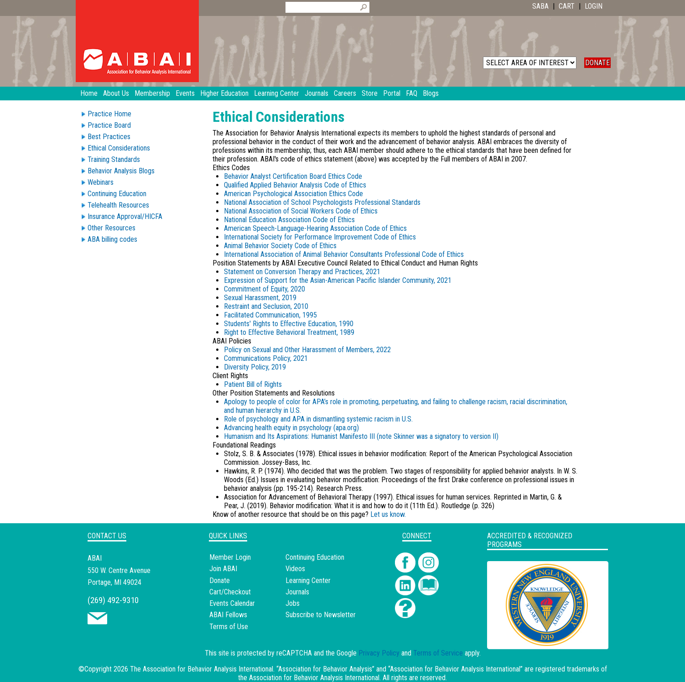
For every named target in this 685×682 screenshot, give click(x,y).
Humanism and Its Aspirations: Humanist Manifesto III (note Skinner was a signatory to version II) (361, 436)
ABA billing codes (112, 239)
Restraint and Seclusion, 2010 (266, 306)
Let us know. (388, 514)
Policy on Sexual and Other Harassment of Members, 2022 (307, 349)
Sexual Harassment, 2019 (260, 297)
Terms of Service (438, 653)
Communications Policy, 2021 (266, 358)
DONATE (597, 62)
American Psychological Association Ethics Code (293, 193)
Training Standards (114, 159)
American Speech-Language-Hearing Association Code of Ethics (315, 228)
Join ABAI (223, 568)
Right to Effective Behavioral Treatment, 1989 (289, 332)
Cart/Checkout (230, 592)
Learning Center (308, 580)
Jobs (292, 603)
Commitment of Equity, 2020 (264, 289)
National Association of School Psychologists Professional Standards (322, 202)
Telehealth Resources (118, 205)
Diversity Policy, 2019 (255, 367)
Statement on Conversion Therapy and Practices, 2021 (302, 271)
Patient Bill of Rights (253, 384)
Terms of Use (228, 626)
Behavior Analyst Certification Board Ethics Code (293, 176)
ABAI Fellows (228, 614)
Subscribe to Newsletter (320, 614)
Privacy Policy (379, 653)
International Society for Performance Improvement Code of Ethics (320, 237)
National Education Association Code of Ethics (289, 219)
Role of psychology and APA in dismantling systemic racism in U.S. (318, 419)
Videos (295, 568)
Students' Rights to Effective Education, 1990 (288, 323)
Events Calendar (232, 603)
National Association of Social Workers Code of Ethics (301, 211)
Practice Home (109, 113)
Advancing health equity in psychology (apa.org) (291, 427)
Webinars (101, 182)
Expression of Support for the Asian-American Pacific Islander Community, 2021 (337, 280)
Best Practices (109, 136)
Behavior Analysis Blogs (121, 171)
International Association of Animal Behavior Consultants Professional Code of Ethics (344, 254)
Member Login (230, 557)
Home (89, 93)
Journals (297, 592)
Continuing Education (117, 193)
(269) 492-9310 (113, 600)
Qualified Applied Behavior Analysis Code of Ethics (295, 185)
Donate (219, 580)
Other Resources (111, 228)
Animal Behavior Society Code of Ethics (280, 245)
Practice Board (109, 125)
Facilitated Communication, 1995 (270, 315)
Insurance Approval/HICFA (125, 216)
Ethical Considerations (119, 148)
